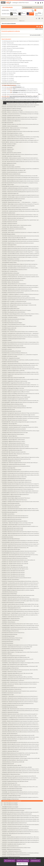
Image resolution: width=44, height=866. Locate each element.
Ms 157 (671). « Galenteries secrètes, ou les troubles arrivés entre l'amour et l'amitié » (17, 289)
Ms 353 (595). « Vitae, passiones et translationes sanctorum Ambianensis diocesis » (16, 577)
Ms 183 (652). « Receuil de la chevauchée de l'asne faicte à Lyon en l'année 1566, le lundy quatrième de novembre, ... (20, 335)
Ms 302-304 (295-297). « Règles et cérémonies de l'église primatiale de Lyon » (15, 494)
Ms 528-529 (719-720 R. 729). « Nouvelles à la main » (11, 784)
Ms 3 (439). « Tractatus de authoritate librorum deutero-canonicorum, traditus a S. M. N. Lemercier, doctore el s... (21, 44)
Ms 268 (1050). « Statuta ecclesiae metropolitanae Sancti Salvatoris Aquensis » (16, 437)
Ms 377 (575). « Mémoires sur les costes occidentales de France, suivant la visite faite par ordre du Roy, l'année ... (21, 611)
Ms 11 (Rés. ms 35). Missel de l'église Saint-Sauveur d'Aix (12, 58)
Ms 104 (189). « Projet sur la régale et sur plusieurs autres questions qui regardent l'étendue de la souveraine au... (21, 195)
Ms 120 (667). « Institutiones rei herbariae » (9, 223)
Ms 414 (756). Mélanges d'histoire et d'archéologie (11, 639)
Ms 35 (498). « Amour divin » (7, 101)
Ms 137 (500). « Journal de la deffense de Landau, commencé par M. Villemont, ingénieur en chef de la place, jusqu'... (21, 253)
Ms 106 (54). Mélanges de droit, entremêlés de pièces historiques (13, 198)
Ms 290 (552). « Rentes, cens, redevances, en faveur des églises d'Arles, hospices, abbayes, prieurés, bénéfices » (21, 475)
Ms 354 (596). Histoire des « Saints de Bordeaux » (10, 579)
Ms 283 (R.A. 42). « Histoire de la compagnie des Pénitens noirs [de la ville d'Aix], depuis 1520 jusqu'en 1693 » (20, 462)
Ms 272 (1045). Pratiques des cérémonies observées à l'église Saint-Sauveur (15, 444)
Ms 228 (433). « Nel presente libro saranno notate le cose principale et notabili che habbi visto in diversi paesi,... (21, 386)
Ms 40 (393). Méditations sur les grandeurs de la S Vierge (12, 110)
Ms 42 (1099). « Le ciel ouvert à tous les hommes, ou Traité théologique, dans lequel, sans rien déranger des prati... (21, 113)
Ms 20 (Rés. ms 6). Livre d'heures (8, 74)
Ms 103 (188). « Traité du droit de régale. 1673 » (10, 193)
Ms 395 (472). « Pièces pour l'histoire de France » (10, 620)
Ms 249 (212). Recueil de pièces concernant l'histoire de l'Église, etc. (14, 405)
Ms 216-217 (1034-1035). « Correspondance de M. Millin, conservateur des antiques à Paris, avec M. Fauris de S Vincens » (21, 368)
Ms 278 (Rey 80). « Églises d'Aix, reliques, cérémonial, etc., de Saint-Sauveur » (15, 453)
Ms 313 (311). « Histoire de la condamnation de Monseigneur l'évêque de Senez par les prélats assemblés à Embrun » (21, 510)
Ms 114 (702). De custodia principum (8, 212)
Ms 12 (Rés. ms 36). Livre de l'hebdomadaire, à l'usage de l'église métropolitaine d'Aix (17, 60)
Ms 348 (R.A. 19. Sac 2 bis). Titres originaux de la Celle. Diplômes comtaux (15, 568)
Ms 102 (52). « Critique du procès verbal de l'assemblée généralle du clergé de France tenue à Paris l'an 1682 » (21, 191)
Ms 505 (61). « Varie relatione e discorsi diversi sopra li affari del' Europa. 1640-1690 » (17, 767)
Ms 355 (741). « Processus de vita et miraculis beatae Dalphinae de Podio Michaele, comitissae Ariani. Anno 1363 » (20, 581)
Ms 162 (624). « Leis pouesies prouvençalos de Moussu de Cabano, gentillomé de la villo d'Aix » (18, 297)
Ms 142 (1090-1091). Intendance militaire (9, 262)
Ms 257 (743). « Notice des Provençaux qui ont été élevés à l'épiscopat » (14, 420)
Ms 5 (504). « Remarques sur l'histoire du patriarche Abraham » (13, 48)
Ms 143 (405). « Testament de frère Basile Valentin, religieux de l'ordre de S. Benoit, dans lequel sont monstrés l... (20, 264)
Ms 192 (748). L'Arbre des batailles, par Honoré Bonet (11, 351)
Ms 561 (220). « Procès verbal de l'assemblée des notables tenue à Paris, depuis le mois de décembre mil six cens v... (21, 840)
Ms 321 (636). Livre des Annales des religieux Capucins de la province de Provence (16, 524)
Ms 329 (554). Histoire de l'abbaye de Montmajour (11, 538)
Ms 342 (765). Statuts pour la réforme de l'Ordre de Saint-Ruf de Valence (15, 558)
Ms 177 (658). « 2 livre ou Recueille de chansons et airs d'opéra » (13, 324)
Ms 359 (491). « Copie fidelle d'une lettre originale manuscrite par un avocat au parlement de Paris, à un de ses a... (21, 588)
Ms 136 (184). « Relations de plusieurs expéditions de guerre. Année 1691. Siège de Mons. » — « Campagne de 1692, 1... (21, 251)
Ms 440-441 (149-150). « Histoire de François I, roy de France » (13, 680)
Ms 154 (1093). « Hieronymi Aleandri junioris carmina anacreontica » (14, 283)
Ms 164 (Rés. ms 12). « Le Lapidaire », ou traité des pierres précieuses (14, 301)
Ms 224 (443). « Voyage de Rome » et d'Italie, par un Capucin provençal (14, 381)
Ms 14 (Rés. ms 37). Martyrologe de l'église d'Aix (10, 64)
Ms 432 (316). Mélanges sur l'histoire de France (10, 668)
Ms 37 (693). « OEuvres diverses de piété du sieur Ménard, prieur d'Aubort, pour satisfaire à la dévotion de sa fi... (21, 104)
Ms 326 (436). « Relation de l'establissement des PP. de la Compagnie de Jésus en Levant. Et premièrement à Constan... (21, 533)
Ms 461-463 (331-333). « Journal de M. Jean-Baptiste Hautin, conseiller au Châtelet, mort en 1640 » (19, 715)
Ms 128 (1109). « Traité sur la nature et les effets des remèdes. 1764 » (14, 237)
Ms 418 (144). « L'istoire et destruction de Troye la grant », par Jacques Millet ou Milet (17, 646)
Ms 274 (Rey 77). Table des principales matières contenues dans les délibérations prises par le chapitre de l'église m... (20, 448)
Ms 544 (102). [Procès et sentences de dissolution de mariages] (13, 810)
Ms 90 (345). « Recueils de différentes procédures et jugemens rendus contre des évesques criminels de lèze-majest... (21, 181)
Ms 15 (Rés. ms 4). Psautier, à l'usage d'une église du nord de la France (14, 65)
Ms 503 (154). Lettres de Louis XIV (8, 763)
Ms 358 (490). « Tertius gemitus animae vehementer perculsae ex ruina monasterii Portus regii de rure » (20, 586)
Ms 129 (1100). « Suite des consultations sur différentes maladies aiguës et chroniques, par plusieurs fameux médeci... (21, 239)
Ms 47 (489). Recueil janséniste (7, 122)
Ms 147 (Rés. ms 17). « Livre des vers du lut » (9, 271)
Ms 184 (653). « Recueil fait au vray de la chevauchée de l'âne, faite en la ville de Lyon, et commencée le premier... (21, 336)
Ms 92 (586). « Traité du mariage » (8, 184)
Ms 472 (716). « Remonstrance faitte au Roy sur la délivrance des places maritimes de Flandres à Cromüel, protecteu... (21, 731)
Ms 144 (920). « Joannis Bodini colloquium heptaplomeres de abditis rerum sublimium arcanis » (19, 266)
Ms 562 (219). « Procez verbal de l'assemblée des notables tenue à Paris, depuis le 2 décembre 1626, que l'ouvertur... (21, 842)
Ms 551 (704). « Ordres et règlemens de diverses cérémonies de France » (14, 822)
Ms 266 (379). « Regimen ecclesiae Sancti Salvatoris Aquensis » (13, 434)
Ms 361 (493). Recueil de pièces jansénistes (9, 591)
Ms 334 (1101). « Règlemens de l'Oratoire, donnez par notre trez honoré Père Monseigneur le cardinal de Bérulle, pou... (20, 545)
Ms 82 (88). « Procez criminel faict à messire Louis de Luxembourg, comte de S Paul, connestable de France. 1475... (21, 168)
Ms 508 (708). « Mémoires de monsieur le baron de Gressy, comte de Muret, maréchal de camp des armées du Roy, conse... (21, 772)
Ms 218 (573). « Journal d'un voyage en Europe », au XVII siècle (13, 370)
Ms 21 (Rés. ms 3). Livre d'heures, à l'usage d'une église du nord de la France (15, 76)
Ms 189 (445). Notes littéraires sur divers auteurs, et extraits (12, 345)
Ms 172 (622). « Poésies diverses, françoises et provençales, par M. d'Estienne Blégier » (17, 315)
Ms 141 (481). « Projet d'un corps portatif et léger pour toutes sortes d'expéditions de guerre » (18, 260)
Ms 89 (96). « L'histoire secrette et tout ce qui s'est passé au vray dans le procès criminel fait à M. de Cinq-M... (21, 179)
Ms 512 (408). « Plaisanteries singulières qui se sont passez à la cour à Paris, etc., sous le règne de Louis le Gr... (20, 777)
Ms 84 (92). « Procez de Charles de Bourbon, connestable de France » (14, 172)
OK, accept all (9, 860)
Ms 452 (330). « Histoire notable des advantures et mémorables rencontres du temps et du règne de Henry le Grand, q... (20, 699)
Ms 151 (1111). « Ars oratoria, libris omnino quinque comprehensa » (14, 278)
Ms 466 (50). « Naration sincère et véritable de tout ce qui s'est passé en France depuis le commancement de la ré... (21, 721)
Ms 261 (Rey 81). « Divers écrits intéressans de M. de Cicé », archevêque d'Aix (15, 425)
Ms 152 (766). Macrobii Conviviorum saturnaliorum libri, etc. (13, 280)
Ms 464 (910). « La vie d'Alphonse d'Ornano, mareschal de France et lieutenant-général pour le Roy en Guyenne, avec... (20, 717)
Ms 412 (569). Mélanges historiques (8, 636)
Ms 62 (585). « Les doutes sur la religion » (9, 143)
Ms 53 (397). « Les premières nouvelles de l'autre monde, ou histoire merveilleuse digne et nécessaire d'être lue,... (21, 131)
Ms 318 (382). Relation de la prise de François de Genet (11, 519)
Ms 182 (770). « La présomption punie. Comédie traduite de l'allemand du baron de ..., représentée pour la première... (21, 333)
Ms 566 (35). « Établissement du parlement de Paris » (11, 849)
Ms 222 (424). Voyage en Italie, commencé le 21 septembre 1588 (13, 377)
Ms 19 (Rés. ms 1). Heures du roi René (8, 73)
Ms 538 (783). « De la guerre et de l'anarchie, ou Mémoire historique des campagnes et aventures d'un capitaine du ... (21, 797)
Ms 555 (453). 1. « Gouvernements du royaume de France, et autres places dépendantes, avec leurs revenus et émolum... (20, 829)
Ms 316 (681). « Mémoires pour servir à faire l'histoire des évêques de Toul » (15, 515)
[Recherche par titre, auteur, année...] (20, 10)
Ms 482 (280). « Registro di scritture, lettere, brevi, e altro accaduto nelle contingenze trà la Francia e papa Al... (21, 747)
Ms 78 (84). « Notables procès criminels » (9, 163)
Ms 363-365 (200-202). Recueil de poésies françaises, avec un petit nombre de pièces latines (18, 595)
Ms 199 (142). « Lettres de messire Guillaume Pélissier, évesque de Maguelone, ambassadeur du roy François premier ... (21, 363)
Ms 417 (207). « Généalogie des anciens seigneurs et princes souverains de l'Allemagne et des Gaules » (20, 645)
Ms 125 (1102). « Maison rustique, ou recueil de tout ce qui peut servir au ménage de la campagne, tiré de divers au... (21, 232)
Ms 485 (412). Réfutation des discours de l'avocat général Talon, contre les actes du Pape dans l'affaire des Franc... (20, 753)
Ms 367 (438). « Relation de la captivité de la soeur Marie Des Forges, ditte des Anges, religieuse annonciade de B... (21, 598)
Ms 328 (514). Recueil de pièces (7, 537)
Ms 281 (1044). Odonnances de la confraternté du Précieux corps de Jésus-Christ (16, 459)
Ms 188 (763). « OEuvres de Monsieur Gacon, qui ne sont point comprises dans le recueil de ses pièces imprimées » (21, 343)
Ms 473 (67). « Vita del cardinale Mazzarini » (10, 733)
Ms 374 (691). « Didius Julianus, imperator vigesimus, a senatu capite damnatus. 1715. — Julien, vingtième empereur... (21, 606)
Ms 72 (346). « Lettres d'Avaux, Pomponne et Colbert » (11, 156)
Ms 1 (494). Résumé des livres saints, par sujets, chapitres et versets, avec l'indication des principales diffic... (21, 41)
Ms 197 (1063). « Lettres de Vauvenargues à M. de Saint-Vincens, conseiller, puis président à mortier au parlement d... (21, 359)
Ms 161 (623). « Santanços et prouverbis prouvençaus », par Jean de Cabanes (15, 296)
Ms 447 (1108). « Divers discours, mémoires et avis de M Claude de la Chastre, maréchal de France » (19, 691)
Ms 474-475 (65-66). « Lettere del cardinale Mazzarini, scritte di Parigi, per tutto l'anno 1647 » (18, 735)
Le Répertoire (27, 7)
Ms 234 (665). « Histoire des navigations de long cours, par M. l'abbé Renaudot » (16, 397)
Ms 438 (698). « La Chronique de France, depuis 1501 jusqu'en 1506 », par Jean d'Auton (17, 676)
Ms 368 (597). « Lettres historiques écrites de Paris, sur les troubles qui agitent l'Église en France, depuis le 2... (21, 600)
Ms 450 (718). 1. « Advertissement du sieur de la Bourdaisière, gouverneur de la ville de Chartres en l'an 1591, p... (20, 696)
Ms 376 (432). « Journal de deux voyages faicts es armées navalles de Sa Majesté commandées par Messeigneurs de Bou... (21, 609)
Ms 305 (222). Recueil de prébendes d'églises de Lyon (11, 496)
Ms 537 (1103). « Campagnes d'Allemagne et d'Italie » (11, 795)
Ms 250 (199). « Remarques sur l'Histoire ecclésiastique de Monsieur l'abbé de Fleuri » (17, 407)
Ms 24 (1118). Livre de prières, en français (9, 81)
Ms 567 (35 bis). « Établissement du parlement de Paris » (12, 851)
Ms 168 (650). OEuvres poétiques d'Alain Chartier (10, 308)
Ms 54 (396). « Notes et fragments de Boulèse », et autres (12, 133)
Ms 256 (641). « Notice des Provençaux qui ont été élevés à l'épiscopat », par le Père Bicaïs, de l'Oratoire (20, 418)
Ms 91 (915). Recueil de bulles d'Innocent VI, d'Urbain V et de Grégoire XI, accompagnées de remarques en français (20, 182)
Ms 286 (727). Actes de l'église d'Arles (8, 467)
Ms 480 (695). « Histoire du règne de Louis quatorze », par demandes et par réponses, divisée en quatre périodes (21, 744)
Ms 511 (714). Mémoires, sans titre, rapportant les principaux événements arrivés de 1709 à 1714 (19, 776)
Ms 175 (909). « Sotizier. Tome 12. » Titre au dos (10, 320)
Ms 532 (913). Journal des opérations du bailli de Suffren (12, 790)
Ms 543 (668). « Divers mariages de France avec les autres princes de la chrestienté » (17, 808)
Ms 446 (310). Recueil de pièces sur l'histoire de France (11, 689)
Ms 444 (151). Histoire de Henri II (8, 685)
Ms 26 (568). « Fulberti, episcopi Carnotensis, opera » (11, 85)
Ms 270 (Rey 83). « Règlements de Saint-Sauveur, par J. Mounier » (13, 441)
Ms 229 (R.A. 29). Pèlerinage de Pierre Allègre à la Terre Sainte (13, 388)
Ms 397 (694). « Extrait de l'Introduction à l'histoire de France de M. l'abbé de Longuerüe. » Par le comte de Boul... (20, 623)
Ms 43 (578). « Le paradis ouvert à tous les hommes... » (11, 115)
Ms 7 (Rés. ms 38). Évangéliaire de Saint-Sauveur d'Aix (11, 51)
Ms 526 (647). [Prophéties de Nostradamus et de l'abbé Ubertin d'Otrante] (15, 781)
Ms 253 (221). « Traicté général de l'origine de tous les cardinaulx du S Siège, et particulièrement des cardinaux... (21, 413)
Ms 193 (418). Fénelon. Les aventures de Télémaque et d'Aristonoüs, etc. (14, 352)
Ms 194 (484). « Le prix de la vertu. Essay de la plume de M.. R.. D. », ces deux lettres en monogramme (20, 354)
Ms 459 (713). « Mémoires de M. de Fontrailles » (10, 712)
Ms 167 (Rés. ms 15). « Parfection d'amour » (9, 306)
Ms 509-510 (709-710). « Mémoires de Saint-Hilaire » (11, 774)
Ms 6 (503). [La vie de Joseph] (7, 50)
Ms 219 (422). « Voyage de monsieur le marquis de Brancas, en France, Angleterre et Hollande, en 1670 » (20, 372)
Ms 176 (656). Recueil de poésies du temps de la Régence (12, 322)
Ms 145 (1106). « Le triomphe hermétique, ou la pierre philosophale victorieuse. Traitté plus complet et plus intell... (20, 267)
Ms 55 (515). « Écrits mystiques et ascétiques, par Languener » (13, 135)
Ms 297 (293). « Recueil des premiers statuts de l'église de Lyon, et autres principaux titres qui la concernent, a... (21, 487)
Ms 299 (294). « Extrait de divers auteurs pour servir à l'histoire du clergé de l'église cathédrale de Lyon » (20, 490)
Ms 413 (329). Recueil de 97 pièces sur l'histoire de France (12, 637)
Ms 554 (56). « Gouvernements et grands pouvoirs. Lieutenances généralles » (15, 828)
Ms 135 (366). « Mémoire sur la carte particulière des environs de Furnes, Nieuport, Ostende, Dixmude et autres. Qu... (21, 250)
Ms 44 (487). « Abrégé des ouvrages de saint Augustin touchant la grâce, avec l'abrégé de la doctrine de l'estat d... (20, 117)
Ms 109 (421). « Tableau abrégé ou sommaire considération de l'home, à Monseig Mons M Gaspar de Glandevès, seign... (21, 204)
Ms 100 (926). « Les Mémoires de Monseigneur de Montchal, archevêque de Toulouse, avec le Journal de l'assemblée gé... (21, 188)
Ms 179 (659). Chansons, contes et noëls (9, 328)
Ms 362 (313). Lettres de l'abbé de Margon (9, 593)
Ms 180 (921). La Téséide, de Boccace (8, 329)
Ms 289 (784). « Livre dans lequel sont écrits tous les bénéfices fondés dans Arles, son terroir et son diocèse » (21, 473)
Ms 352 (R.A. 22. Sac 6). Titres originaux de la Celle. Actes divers (13, 575)
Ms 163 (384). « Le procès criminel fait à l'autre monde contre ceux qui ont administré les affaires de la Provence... (21, 299)
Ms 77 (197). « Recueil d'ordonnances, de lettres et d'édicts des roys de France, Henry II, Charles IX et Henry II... (21, 161)
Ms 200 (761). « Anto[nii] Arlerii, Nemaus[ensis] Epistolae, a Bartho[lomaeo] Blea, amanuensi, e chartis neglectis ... (20, 365)
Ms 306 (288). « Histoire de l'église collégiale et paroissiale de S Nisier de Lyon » (16, 498)
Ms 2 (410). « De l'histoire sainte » (8, 42)
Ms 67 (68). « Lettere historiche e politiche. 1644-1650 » (11, 152)
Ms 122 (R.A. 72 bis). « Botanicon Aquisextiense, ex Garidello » (13, 227)
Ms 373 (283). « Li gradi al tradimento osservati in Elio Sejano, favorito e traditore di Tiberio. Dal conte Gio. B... (21, 604)
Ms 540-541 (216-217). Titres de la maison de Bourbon (11, 800)
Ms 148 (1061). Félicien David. (10, 273)
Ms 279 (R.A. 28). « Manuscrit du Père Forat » (10, 455)
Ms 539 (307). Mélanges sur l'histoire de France (10, 799)
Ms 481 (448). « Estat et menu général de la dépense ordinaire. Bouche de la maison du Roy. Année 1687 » (20, 745)
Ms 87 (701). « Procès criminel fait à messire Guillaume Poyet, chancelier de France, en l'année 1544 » (20, 175)
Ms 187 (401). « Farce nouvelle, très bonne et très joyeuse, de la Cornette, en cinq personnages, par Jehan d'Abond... (21, 342)
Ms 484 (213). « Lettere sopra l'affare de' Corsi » (10, 751)
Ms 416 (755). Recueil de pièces (7, 643)
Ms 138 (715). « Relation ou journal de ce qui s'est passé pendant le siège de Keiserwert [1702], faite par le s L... (21, 255)
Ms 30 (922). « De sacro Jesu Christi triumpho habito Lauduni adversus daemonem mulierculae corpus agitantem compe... (20, 92)
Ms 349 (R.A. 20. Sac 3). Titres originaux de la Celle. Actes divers (13, 570)
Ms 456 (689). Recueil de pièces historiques (9, 707)
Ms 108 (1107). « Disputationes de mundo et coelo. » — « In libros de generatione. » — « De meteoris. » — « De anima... (21, 202)
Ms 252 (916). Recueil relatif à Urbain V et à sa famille (11, 411)
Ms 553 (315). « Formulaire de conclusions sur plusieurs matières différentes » (15, 826)
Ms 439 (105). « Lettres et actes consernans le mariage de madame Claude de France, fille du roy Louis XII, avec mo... (21, 678)
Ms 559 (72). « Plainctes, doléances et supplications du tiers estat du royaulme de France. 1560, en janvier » (21, 836)
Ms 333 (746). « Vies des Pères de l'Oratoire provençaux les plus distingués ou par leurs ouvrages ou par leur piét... (21, 544)
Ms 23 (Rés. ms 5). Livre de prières (8, 80)
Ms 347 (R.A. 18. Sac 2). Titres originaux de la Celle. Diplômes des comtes (15, 567)
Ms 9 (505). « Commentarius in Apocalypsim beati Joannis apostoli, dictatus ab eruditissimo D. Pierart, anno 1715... (20, 55)
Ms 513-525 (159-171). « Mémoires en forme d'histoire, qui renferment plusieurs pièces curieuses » (19, 779)
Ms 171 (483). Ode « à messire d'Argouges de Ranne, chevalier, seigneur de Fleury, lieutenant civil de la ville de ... (21, 313)
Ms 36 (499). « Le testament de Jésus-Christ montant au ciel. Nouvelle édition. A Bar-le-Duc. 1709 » (19, 103)
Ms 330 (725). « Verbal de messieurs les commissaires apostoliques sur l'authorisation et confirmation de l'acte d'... (21, 540)
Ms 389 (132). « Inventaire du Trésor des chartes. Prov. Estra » (13, 616)
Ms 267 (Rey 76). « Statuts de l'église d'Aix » (9, 436)
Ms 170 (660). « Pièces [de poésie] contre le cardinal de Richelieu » (13, 312)
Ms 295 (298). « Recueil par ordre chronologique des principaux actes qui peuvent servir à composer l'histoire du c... (21, 483)
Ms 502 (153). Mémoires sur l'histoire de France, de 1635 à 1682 (13, 761)
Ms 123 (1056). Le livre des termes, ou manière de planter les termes (14, 228)
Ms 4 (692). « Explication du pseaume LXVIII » (10, 46)
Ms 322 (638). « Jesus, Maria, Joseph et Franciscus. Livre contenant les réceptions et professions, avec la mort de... (20, 526)
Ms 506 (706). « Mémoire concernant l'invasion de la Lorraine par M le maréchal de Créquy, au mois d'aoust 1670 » (21, 769)
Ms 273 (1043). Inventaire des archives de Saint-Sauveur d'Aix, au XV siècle (15, 446)
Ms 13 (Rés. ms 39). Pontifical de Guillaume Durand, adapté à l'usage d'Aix (15, 62)
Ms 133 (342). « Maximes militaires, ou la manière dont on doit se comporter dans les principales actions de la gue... (21, 246)
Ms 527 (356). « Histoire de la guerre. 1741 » (9, 783)
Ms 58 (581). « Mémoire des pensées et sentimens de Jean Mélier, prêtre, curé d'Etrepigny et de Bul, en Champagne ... (21, 140)
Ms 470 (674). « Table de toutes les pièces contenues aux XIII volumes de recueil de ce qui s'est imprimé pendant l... (21, 728)
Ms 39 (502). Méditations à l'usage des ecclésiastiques (11, 108)
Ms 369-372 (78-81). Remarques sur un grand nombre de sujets (13, 602)
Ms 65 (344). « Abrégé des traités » (8, 149)
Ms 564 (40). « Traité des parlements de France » (10, 845)
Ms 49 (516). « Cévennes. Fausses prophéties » (10, 126)
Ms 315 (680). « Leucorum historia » (8, 513)
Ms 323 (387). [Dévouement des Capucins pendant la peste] (12, 528)
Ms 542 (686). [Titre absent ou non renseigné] (10, 806)
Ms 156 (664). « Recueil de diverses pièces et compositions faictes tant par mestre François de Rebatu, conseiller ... (21, 287)
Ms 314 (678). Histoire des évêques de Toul (9, 512)
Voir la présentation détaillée (35, 35)
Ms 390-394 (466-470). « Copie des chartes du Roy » (11, 618)
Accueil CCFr (3, 18)
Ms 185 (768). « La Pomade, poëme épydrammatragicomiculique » (13, 338)
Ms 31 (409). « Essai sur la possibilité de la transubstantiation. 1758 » (14, 94)
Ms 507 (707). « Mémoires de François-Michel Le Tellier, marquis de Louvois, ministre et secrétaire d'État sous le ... (21, 770)
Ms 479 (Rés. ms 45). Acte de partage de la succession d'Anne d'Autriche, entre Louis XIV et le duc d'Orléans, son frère (21, 742)
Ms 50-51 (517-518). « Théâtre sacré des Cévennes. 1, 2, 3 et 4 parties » (15, 127)
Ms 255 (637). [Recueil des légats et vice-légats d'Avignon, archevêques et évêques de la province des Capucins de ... (21, 416)
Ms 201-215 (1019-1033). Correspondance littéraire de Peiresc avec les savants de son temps (18, 367)
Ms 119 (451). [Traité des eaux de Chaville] (9, 221)
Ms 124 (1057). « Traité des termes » (8, 230)
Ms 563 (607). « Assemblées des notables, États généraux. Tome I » (14, 844)
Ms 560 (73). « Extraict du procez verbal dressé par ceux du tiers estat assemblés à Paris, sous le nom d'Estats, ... (21, 838)
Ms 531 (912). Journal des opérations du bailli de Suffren (12, 788)
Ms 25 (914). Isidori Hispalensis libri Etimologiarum (11, 83)
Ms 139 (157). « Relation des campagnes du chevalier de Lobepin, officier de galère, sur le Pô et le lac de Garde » (20, 257)
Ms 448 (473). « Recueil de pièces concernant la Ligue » (11, 692)
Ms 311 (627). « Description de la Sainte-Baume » (10, 506)
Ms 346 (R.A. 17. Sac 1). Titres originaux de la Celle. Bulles (12, 565)
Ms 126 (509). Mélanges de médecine (8, 234)
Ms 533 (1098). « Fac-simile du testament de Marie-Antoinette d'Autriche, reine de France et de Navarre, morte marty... (21, 792)
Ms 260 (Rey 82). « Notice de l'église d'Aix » (9, 423)
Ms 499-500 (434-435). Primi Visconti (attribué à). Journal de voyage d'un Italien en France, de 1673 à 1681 (20, 758)
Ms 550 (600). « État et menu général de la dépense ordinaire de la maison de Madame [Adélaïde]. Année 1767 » (21, 821)
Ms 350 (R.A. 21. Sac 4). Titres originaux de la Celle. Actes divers (13, 572)
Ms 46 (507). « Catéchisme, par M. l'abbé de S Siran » (11, 120)
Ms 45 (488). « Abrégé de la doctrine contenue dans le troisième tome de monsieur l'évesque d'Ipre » (19, 119)
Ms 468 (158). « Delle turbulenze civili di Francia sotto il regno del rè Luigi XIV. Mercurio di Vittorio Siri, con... (21, 724)
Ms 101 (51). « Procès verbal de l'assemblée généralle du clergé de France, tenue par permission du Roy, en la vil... (21, 189)
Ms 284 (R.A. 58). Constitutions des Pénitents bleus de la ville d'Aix (13, 464)
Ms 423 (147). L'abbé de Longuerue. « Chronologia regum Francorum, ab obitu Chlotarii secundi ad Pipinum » (20, 652)
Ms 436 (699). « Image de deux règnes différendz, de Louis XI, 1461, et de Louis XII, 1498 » (17, 673)
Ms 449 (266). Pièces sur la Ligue (8, 694)
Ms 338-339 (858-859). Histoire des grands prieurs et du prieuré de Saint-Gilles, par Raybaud (18, 552)
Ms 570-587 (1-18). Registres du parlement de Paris (11, 856)
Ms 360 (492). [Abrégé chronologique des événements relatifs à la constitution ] (18, 590)
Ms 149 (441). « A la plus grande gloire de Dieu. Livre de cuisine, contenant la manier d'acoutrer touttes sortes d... (20, 274)
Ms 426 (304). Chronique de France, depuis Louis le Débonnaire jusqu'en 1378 (15, 657)
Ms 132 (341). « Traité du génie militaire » (9, 244)
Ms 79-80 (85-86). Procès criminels (8, 165)
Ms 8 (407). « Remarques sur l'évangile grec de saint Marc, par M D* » (14, 53)
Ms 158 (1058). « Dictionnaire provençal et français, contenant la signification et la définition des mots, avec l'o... (21, 290)
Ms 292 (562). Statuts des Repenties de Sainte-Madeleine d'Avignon (14, 478)
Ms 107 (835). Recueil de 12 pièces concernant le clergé (11, 200)
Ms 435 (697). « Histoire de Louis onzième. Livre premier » (12, 671)
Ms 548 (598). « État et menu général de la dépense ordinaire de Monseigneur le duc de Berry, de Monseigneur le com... (21, 817)
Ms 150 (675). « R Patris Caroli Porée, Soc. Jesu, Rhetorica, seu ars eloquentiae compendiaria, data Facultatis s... (21, 276)
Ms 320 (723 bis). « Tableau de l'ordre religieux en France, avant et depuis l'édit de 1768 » (17, 522)
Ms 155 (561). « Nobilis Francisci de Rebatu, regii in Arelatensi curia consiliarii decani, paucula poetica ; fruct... (20, 285)
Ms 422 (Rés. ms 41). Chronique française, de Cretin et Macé (12, 650)
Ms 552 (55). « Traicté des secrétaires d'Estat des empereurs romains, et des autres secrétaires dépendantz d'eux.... (21, 824)
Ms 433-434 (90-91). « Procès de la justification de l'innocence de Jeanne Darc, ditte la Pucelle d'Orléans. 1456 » (20, 669)
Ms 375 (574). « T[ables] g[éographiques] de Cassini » (11, 607)
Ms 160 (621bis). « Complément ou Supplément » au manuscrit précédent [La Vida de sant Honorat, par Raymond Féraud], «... (21, 294)
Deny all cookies (22, 860)
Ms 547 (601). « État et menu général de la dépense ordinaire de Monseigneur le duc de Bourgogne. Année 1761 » (21, 815)
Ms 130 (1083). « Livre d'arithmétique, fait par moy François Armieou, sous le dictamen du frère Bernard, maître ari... (21, 241)
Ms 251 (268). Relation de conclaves (8, 409)
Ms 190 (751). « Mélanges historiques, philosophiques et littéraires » (14, 347)
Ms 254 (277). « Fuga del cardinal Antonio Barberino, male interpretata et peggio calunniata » (18, 414)
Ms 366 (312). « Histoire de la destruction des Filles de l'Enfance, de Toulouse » (16, 597)
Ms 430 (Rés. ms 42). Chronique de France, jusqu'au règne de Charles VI (14, 664)
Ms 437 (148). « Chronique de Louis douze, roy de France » (12, 675)
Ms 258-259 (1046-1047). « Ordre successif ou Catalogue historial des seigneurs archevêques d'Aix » (19, 421)
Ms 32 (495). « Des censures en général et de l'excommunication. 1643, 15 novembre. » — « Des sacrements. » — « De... (21, 96)
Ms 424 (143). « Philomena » (7, 653)
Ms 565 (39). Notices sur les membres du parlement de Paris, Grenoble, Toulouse (16, 847)
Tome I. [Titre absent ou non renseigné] (10, 803)
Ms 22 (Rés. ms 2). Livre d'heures (8, 78)
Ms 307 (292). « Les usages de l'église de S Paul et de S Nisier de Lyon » (14, 499)
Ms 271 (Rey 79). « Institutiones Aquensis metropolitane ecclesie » (13, 443)
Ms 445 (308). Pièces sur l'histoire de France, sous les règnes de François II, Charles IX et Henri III (19, 687)
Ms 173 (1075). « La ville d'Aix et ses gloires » (10, 317)
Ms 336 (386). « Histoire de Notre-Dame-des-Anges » (11, 549)
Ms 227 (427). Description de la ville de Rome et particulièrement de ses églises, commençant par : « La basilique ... (21, 384)
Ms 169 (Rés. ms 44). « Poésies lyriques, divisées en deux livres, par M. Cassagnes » (16, 310)
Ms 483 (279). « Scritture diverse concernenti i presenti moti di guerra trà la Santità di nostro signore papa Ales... (21, 749)
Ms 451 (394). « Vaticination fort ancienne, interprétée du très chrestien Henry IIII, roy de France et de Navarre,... (20, 698)
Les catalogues (7, 7)
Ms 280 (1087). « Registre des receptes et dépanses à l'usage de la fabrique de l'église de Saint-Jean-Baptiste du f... (21, 457)
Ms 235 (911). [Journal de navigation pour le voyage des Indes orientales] (15, 398)
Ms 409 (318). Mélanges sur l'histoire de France (10, 630)
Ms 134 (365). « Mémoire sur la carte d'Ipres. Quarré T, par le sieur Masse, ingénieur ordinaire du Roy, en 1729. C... (21, 248)
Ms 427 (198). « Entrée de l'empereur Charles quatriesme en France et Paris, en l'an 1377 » (17, 659)
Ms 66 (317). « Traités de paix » (7, 150)
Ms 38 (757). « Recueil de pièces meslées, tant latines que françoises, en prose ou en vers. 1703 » (19, 106)
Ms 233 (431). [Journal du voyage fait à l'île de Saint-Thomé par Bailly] (14, 395)
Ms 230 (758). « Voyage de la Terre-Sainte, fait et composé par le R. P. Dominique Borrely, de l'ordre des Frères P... (21, 390)
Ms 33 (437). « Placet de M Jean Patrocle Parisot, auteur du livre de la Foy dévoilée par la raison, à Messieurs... (21, 97)
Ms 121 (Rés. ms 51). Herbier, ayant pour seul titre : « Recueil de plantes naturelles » (16, 225)
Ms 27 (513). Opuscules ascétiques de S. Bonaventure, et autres (13, 87)
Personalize (35, 860)
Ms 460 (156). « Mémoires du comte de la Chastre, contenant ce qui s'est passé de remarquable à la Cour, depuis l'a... (20, 714)
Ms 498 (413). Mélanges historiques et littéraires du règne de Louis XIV (14, 756)
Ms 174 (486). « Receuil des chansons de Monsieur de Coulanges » (13, 319)
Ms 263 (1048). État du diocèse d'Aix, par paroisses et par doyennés (14, 428)
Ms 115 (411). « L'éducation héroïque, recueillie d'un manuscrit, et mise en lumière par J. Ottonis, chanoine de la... (20, 214)
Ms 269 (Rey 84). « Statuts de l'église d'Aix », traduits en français (13, 439)
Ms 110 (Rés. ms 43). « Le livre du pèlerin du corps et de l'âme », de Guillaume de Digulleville (18, 205)
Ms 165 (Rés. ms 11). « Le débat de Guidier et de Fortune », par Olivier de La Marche (16, 303)
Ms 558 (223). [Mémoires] (6, 835)
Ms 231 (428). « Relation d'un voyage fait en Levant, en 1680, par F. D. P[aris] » (16, 391)
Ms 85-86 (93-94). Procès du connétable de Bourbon (11, 173)
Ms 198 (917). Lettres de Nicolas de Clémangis (10, 361)
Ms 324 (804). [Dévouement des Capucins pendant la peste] (12, 529)
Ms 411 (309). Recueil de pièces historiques (9, 634)
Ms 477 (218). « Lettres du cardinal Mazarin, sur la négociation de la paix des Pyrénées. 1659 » (18, 738)
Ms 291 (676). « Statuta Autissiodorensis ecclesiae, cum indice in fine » (14, 476)
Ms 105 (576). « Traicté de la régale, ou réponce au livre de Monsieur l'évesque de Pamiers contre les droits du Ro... (21, 196)
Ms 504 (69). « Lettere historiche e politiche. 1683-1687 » (12, 765)
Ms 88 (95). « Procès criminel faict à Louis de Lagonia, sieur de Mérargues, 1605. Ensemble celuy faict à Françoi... (21, 177)
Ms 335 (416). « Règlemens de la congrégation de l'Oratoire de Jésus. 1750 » (15, 547)
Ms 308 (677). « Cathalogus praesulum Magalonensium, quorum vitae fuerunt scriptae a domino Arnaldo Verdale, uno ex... (21, 501)
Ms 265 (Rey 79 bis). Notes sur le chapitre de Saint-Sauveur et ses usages (15, 432)
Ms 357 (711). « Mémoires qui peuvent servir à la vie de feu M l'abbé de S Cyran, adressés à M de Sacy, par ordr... (20, 584)
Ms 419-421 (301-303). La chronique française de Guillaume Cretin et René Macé (16, 648)
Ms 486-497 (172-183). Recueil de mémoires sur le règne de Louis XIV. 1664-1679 (16, 754)
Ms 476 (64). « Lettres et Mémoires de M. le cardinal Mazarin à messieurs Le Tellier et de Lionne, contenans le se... (21, 737)
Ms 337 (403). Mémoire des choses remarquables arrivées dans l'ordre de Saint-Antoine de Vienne (19, 551)
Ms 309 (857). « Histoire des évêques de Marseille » (11, 503)
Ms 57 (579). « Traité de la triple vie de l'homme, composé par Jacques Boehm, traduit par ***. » (19, 138)
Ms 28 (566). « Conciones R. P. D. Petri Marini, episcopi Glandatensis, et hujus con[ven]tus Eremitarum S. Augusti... (20, 88)
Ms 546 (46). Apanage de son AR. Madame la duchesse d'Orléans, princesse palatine (17, 813)
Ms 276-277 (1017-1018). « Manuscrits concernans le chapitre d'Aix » (14, 452)
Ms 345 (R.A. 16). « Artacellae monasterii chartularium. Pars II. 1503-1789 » (15, 563)
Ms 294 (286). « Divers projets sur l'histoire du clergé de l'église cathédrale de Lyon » (17, 482)
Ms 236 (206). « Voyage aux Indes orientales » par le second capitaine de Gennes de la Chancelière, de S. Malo (21, 400)
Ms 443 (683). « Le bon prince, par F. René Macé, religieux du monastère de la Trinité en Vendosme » (19, 684)
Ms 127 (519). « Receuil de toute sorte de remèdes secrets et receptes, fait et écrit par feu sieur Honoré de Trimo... (21, 235)
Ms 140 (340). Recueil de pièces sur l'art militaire (10, 258)
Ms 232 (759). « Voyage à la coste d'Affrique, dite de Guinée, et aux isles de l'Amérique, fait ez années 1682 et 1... (21, 393)
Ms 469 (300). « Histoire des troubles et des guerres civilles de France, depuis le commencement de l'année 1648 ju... (21, 726)
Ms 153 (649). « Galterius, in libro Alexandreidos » (10, 281)
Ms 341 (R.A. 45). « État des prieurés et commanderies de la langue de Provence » (16, 556)
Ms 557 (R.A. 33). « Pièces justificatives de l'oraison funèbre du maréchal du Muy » (16, 833)
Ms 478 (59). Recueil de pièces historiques (9, 740)
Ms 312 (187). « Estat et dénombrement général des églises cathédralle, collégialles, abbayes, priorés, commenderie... (20, 508)
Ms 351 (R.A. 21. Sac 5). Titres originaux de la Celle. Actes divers (13, 574)
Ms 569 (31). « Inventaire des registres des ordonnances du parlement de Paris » (16, 854)
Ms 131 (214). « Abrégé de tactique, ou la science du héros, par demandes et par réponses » (18, 243)
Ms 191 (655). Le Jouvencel (7, 349)
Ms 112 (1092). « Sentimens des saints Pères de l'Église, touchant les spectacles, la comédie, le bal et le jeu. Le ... (20, 209)
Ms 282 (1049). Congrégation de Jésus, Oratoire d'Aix (11, 460)
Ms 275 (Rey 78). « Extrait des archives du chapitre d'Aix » (12, 450)
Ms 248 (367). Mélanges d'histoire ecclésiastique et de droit (12, 404)
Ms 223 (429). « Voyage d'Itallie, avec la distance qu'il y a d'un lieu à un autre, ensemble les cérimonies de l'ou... (21, 379)
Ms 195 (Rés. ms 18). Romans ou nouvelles (9, 356)
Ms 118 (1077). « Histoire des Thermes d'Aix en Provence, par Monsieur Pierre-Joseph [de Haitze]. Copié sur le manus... (21, 220)
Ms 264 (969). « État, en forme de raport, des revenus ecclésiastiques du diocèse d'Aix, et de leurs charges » (20, 430)
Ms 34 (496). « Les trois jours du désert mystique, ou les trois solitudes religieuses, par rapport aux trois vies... (21, 99)
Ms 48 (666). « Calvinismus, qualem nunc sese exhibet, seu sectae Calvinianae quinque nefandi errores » (20, 124)
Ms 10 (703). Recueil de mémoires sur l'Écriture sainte (11, 57)
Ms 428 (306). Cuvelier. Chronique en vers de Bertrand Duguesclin (13, 660)
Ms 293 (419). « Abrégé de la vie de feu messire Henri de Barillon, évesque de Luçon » (17, 480)
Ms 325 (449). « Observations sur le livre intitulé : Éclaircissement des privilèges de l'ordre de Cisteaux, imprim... (21, 531)
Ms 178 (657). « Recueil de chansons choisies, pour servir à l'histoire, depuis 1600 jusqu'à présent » (19, 326)
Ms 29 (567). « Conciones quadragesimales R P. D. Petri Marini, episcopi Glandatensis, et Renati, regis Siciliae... (20, 90)
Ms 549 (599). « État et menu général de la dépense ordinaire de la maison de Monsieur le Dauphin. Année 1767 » (21, 819)
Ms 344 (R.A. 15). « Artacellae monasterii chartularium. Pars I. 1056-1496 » (15, 561)
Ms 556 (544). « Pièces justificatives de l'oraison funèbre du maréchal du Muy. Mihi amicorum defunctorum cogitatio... (21, 831)
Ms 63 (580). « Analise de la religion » (8, 145)
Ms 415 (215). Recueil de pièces (7, 641)
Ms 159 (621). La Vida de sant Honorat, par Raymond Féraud (12, 292)
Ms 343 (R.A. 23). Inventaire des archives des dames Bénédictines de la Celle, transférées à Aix (18, 560)
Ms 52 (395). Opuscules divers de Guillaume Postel (11, 129)
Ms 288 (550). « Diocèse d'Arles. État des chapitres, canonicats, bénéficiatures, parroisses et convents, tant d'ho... (21, 471)
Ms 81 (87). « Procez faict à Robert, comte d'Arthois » (11, 166)
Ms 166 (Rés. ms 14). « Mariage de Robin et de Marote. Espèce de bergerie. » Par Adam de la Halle (19, 305)
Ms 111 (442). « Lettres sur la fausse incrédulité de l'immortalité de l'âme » (15, 207)
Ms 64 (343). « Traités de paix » (7, 147)
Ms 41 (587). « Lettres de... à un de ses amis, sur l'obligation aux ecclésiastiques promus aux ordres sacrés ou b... (20, 111)
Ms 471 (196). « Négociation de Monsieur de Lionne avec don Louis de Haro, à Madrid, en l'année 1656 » (20, 730)
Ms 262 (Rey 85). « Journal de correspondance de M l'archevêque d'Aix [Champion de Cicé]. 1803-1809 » (20, 427)
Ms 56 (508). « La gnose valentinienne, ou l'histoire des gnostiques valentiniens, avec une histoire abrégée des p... (21, 136)
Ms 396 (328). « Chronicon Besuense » (8, 622)
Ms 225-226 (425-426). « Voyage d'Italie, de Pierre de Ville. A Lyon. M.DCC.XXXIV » (16, 382)
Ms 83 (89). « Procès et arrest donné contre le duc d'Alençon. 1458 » (14, 170)
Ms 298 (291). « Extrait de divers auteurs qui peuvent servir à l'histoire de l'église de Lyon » (18, 489)
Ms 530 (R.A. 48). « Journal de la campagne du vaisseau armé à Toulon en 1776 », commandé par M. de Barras (20, 786)
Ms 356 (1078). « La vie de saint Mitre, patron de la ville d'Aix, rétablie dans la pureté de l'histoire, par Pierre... (21, 583)
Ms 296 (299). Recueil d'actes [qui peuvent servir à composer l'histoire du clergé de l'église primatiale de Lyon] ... (21, 485)
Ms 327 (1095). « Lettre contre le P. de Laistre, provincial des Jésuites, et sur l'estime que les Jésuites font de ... (21, 535)
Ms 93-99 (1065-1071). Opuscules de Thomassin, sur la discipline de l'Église (15, 186)
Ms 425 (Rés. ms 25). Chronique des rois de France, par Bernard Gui (14, 655)
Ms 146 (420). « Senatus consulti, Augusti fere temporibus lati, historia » (14, 269)
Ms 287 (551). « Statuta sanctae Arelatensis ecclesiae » (11, 469)
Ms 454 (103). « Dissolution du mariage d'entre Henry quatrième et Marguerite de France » (18, 703)
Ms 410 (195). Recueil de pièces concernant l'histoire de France (13, 632)
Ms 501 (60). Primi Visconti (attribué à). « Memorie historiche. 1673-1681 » (15, 760)
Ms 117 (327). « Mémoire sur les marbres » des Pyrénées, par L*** (13, 218)
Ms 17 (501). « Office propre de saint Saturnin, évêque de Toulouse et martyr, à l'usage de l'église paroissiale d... (21, 69)
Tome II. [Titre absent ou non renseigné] (11, 804)
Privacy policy (22, 863)
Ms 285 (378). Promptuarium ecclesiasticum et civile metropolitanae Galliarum (16, 466)
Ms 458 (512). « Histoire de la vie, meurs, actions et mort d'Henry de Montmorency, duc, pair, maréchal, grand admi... (21, 710)
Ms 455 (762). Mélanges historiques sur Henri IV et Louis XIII (12, 705)
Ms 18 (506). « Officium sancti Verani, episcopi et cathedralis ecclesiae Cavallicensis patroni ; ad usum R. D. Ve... (21, 71)
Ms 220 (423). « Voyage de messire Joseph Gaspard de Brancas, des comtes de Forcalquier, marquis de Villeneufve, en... (21, 374)
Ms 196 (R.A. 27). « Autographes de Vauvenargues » (11, 358)
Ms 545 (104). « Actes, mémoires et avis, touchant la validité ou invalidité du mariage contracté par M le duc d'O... (21, 812)
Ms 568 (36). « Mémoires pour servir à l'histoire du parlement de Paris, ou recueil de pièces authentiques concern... (21, 852)
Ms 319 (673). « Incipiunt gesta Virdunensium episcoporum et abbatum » (15, 521)
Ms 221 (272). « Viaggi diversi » (7, 375)
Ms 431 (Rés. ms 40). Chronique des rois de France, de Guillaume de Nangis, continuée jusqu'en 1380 (19, 666)
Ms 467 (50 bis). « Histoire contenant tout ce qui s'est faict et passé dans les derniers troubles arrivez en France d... (20, 722)
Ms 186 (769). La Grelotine (6, 340)
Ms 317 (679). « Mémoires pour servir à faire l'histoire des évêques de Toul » (15, 517)
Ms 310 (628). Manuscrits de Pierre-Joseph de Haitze (11, 505)
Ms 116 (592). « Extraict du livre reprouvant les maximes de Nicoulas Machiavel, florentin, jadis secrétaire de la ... (20, 216)
